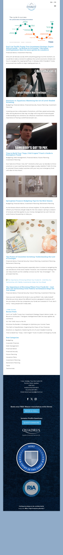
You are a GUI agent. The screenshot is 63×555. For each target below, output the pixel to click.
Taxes (8, 365)
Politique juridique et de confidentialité (31, 506)
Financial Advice (11, 52)
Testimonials (10, 368)
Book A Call (31, 411)
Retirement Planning (47, 203)
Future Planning (42, 105)
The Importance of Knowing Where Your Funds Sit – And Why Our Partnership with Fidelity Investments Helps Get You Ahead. (30, 288)
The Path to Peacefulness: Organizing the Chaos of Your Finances (28, 327)
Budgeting (9, 105)
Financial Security (31, 105)
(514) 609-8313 (34, 387)
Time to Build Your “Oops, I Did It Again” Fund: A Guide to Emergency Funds (29, 154)
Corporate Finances (12, 343)
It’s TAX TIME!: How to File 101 (16, 321)
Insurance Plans (11, 357)
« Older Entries (11, 309)
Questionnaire (31, 423)
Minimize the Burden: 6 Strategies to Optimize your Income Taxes (28, 324)
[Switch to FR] (55, 2)
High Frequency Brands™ (37, 508)
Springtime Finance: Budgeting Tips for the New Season (29, 201)
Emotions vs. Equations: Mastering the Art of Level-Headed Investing (30, 101)
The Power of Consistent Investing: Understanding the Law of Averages (30, 257)
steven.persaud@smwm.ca (33, 392)
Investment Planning (24, 52)
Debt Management (20, 157)
